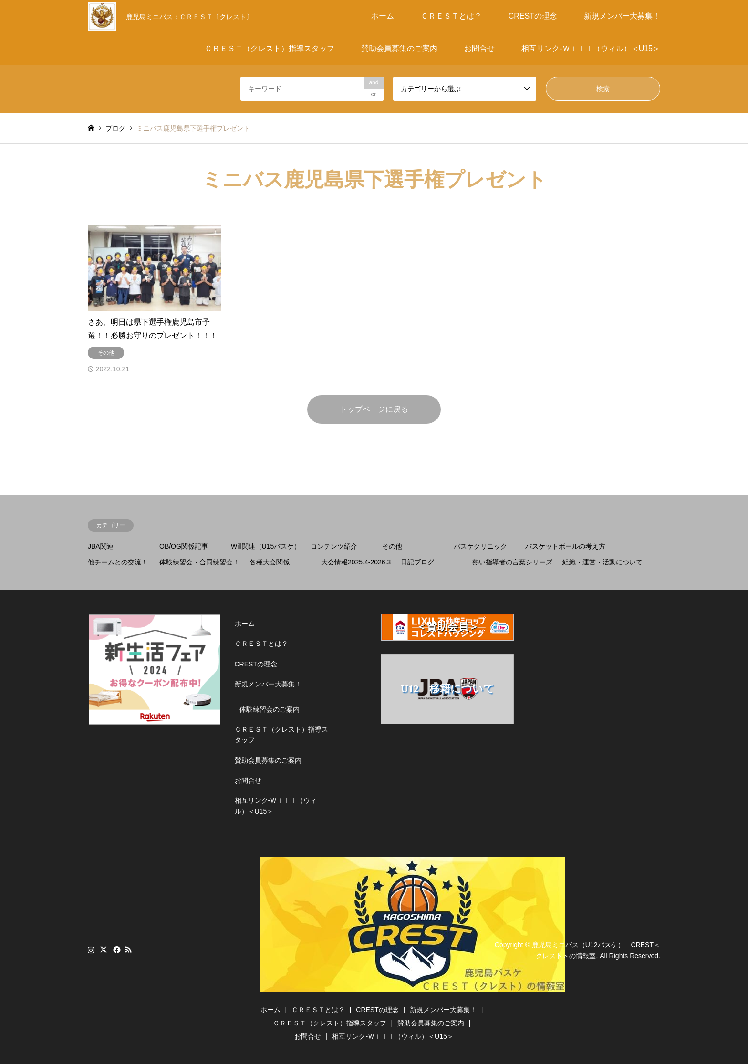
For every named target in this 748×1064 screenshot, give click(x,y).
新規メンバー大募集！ (622, 16)
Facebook (116, 949)
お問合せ (479, 48)
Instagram (91, 949)
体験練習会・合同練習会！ (199, 562)
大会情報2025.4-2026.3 (356, 562)
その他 (392, 546)
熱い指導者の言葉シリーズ (512, 562)
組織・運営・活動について (602, 562)
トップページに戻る (374, 409)
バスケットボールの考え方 (565, 546)
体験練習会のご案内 (269, 709)
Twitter (103, 949)
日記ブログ (417, 562)
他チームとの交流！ (118, 562)
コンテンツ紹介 (334, 546)
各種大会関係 (269, 562)
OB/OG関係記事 (183, 546)
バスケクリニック (480, 546)
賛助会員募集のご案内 (399, 48)
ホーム (382, 16)
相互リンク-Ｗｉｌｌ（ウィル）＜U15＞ (590, 48)
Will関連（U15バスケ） (266, 546)
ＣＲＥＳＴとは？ (451, 16)
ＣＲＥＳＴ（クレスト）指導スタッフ (269, 48)
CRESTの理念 (533, 16)
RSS (128, 949)
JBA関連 (101, 546)
